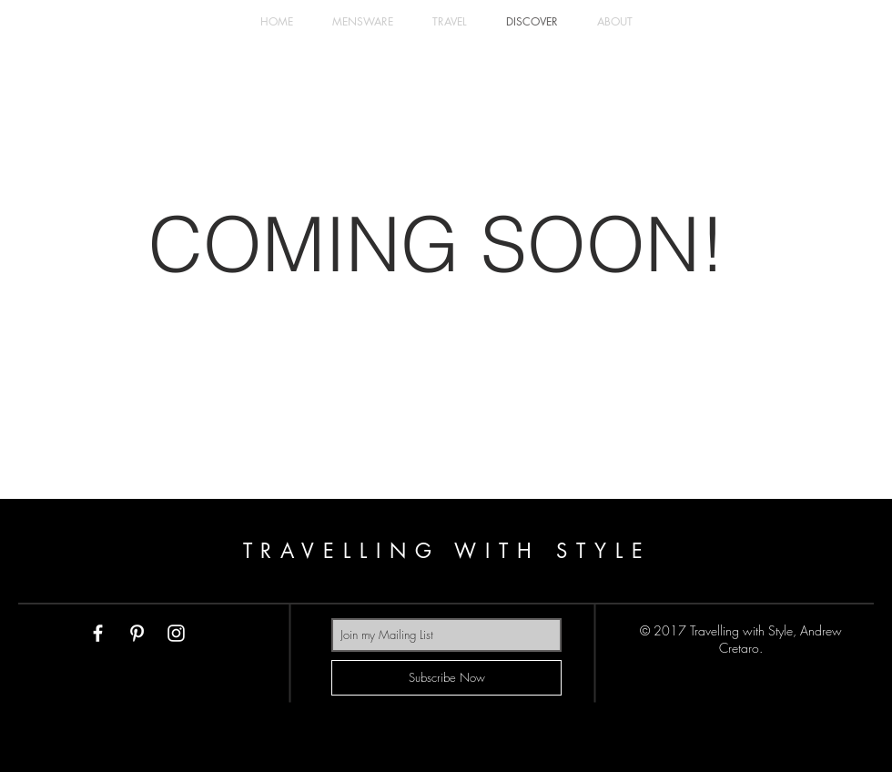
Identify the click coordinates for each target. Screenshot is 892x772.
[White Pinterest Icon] (137, 633)
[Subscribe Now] (446, 678)
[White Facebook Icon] (97, 633)
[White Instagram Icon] (176, 633)
